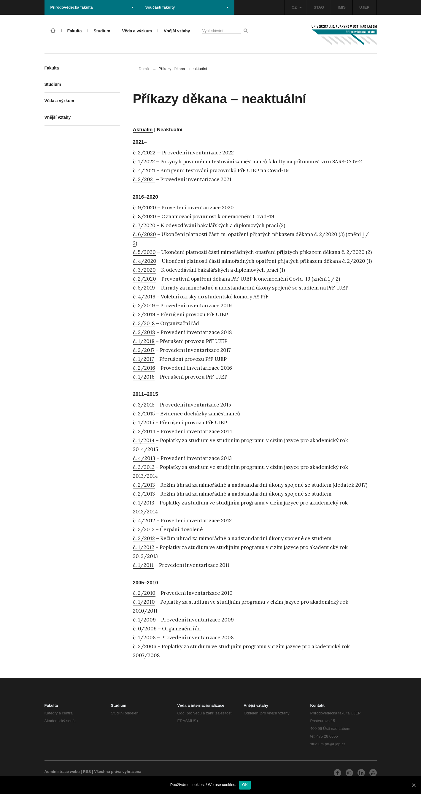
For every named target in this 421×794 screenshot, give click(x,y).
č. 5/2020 (144, 252)
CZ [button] (297, 7)
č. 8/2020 (144, 216)
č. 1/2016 (144, 377)
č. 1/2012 (143, 547)
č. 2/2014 (144, 431)
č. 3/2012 (144, 529)
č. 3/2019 (144, 305)
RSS (87, 771)
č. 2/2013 (144, 485)
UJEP (364, 7)
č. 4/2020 (144, 261)
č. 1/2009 (144, 619)
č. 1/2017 (143, 359)
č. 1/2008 (144, 637)
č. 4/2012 (144, 520)
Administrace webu (62, 771)
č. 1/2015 (143, 422)
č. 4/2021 (144, 170)
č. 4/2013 (144, 458)
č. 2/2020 (144, 279)
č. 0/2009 (145, 628)
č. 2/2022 (145, 152)
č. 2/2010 (144, 593)
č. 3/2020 (144, 270)
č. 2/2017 (144, 350)
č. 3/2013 (144, 467)
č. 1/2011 (143, 565)
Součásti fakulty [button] (187, 7)
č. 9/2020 (144, 207)
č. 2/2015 (144, 413)
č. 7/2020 (144, 225)
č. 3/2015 (144, 404)
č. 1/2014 (144, 440)
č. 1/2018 (144, 341)
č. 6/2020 (144, 234)
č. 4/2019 (144, 296)
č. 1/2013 (143, 502)
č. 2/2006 (144, 646)
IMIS (342, 7)
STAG (319, 7)
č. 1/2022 (144, 161)
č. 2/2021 (144, 179)
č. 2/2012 (144, 538)
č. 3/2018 (144, 323)
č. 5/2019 (144, 287)
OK (245, 784)
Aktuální (143, 129)
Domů (144, 69)
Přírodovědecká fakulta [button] (92, 7)
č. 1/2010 (144, 602)
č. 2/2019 (144, 314)
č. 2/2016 (144, 368)
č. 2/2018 (144, 332)
